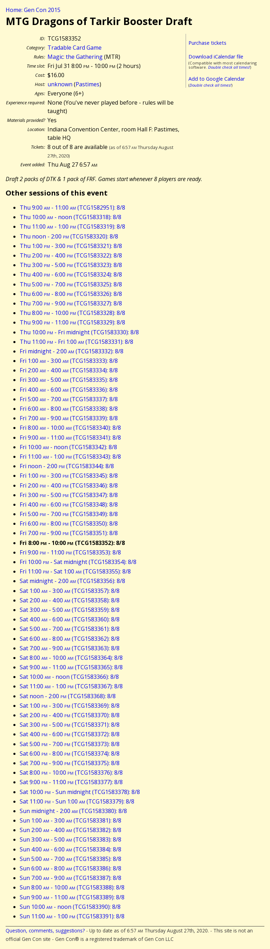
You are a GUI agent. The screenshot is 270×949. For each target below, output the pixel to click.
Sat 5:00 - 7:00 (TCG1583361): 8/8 (70, 629)
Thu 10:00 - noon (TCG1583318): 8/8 (70, 217)
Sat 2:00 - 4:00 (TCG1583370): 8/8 (70, 715)
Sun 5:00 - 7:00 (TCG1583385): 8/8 (70, 859)
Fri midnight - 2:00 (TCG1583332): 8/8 (71, 351)
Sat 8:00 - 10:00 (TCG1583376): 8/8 (71, 772)
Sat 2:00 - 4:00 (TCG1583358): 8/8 (70, 600)
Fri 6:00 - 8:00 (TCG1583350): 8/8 (69, 523)
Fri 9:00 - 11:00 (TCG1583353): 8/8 (70, 552)
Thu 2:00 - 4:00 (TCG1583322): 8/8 (71, 255)
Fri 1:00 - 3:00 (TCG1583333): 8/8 (69, 361)
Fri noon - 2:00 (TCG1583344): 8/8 (67, 466)
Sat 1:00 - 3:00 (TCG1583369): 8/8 (70, 705)
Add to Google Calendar (216, 78)
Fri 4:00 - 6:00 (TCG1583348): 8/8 (69, 504)
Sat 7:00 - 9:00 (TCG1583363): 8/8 (70, 648)
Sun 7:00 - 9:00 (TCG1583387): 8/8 (70, 878)
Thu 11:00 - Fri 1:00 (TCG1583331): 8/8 (76, 342)
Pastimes (87, 84)
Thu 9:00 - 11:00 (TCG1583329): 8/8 (72, 322)
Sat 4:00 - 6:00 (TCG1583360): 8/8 (70, 619)
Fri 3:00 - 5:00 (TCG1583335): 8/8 (69, 380)
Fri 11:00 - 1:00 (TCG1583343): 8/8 (70, 456)
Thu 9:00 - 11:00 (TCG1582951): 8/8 (72, 207)
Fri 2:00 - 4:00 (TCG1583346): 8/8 (69, 485)
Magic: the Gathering (75, 57)
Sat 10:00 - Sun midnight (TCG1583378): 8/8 (80, 792)
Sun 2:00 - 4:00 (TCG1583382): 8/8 (70, 830)
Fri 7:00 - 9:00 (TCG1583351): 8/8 (69, 533)
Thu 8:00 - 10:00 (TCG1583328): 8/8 (72, 313)
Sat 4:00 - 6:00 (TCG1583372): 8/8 (70, 734)
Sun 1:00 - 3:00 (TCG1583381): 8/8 (70, 820)
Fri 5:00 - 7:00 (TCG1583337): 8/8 (69, 399)
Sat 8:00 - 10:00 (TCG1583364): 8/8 (71, 658)
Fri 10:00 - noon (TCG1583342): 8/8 (68, 447)
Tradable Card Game (74, 47)
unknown (59, 84)
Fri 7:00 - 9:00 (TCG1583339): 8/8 (69, 418)
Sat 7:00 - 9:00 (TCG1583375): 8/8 (70, 763)
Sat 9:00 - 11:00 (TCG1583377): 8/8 (71, 782)
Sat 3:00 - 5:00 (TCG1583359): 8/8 (70, 610)
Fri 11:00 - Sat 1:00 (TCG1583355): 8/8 (75, 571)
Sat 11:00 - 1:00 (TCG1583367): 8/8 (71, 686)
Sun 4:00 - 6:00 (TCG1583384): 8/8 (70, 849)
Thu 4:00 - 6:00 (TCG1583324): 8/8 (71, 274)
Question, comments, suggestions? (45, 930)
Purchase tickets (207, 42)
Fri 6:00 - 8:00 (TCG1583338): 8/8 (69, 409)
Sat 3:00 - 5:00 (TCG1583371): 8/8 (70, 724)
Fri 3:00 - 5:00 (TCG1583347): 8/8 (69, 495)
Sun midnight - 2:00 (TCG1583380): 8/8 (73, 811)
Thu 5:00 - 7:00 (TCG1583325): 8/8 (71, 284)
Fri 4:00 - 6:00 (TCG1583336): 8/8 (69, 389)
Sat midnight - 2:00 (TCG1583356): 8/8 (72, 581)
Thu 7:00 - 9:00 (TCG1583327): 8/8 (71, 303)
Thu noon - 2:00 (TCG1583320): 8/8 (69, 236)
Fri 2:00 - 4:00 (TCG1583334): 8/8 (69, 370)
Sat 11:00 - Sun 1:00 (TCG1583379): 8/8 (77, 801)
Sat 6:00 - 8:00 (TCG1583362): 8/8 (70, 639)
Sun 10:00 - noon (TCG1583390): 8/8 (70, 907)
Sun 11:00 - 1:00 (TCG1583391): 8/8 (72, 916)
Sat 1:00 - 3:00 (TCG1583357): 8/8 (70, 591)
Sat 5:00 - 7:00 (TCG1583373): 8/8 (70, 744)
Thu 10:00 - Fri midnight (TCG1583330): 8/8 (79, 332)
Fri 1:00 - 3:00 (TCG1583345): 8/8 (69, 475)
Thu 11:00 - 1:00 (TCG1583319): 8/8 (72, 226)
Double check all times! (229, 67)
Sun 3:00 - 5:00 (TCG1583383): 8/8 (70, 839)
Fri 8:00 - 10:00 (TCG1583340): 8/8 (70, 428)
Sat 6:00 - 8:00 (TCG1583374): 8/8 (70, 753)
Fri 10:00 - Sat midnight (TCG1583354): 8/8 (78, 562)
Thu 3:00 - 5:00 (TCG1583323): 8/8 (71, 265)
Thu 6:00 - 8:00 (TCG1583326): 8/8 (71, 294)
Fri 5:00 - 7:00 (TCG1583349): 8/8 (69, 514)
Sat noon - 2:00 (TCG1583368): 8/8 (68, 696)
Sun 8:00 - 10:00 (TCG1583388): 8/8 (72, 887)
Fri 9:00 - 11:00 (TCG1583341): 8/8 (70, 437)
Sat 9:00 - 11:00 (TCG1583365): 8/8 (71, 667)
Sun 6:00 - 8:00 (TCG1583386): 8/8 (70, 868)
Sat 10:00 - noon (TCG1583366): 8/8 (69, 677)
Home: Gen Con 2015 (33, 10)
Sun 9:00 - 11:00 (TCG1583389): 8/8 (72, 897)
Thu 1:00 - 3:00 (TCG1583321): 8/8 (71, 246)
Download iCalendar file (215, 56)
